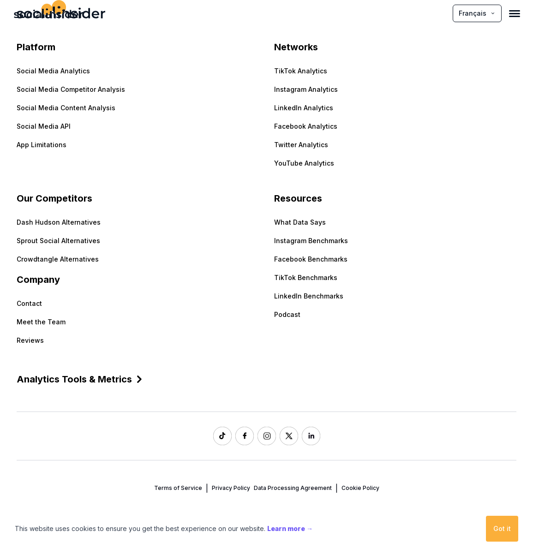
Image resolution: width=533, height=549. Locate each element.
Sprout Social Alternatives (58, 241)
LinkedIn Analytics (303, 108)
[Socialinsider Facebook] (244, 436)
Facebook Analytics (305, 126)
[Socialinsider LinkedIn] (311, 436)
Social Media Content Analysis (66, 108)
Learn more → (290, 528)
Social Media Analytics (53, 71)
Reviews (30, 340)
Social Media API (44, 126)
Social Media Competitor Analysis (71, 89)
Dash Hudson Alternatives (59, 222)
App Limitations (41, 145)
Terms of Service (178, 487)
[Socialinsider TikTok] (222, 436)
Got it (502, 528)
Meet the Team (41, 322)
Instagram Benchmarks (311, 241)
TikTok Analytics (300, 71)
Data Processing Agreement (293, 487)
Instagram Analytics (306, 89)
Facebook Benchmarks (310, 259)
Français (477, 13)
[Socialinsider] (48, 13)
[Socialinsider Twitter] (289, 436)
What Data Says (300, 222)
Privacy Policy (231, 487)
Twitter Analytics (301, 145)
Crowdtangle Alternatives (58, 259)
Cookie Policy (360, 487)
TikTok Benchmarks (305, 277)
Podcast (287, 314)
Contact (29, 303)
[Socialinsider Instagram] (267, 436)
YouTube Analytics (304, 163)
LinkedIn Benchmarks (308, 296)
